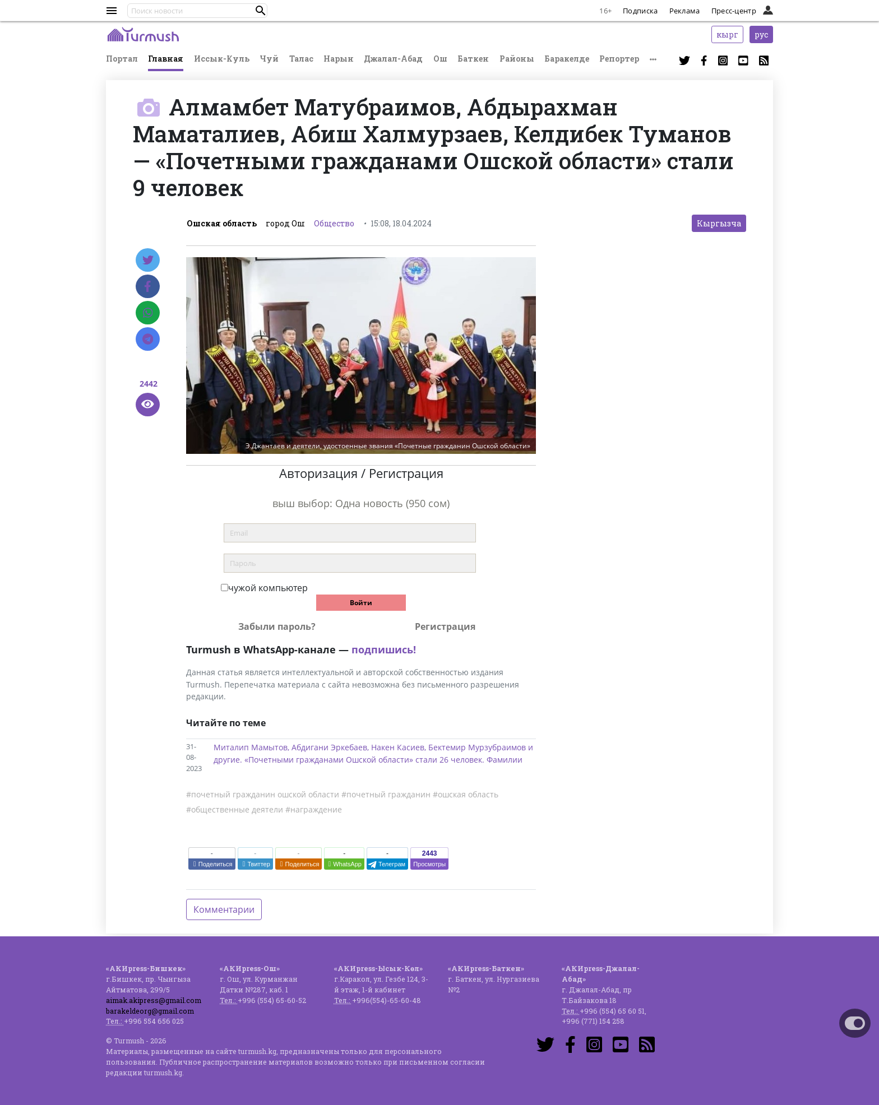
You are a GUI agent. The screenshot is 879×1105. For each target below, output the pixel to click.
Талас (301, 58)
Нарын (338, 58)
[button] (260, 10)
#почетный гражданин (386, 794)
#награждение (313, 809)
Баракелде (566, 58)
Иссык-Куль (221, 58)
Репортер (619, 58)
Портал (122, 58)
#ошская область (465, 794)
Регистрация (445, 626)
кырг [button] (727, 34)
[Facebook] (148, 286)
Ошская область (222, 223)
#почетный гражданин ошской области (262, 794)
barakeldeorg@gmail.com (150, 1010)
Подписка (640, 11)
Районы (516, 58)
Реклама (684, 11)
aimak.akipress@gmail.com (153, 1000)
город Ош (285, 223)
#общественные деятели (234, 809)
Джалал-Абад (393, 58)
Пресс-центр (733, 11)
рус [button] (761, 34)
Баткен (473, 58)
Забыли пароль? (277, 626)
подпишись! (383, 649)
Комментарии (224, 909)
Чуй (269, 58)
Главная (165, 58)
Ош (440, 58)
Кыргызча (719, 223)
